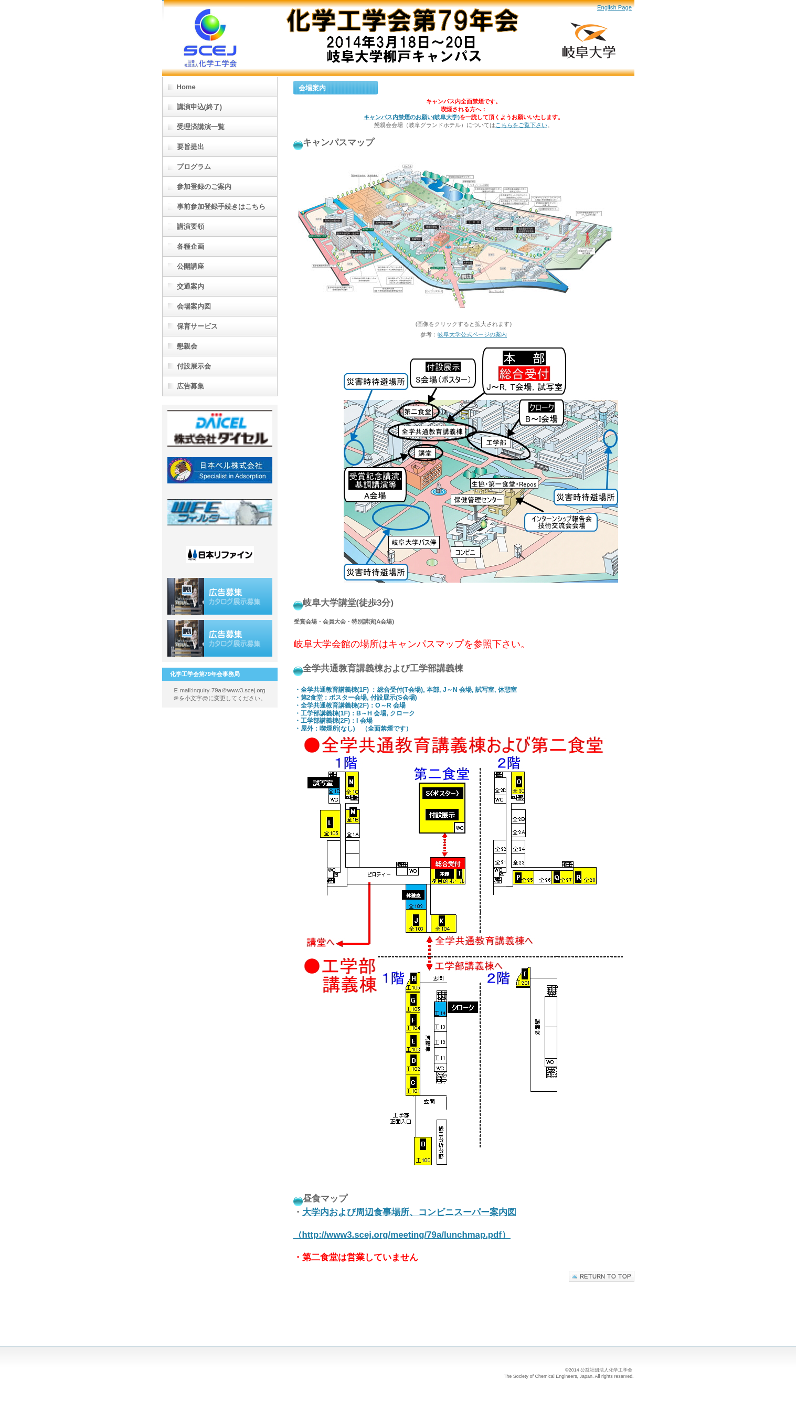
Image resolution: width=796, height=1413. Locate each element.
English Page (614, 7)
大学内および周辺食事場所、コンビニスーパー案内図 (409, 1212)
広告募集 (219, 596)
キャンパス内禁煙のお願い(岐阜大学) (412, 117)
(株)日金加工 (219, 512)
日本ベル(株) (219, 470)
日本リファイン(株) (219, 554)
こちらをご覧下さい (521, 125)
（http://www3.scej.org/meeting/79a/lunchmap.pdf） (402, 1235)
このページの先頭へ (601, 1276)
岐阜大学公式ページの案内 (472, 334)
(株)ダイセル (219, 428)
